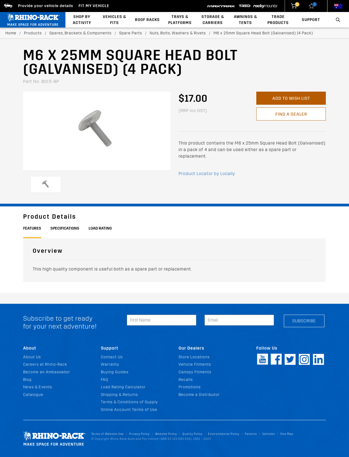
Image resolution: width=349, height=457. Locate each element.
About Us (32, 357)
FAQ (104, 379)
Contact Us (112, 357)
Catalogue (33, 394)
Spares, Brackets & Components (80, 33)
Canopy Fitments (195, 372)
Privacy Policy (139, 434)
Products (33, 33)
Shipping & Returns (119, 394)
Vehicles (268, 434)
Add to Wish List (291, 98)
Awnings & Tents (245, 19)
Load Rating (100, 228)
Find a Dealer (291, 114)
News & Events (37, 387)
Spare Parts (130, 33)
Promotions (190, 387)
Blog (27, 379)
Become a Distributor (199, 394)
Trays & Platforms (180, 19)
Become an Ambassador (46, 372)
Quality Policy (192, 434)
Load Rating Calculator (123, 387)
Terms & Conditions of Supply (129, 402)
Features (32, 228)
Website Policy (166, 434)
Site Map (286, 434)
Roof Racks (147, 19)
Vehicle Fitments (195, 364)
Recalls (186, 379)
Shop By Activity (82, 19)
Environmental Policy (223, 434)
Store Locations (194, 357)
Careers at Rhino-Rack (45, 364)
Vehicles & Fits (114, 19)
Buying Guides (114, 372)
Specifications (64, 228)
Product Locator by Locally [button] (207, 173)
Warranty (110, 364)
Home (10, 33)
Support (311, 19)
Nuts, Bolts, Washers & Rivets (178, 33)
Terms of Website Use (107, 434)
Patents (251, 434)
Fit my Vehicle (94, 6)
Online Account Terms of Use (129, 409)
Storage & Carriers (212, 19)
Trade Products (278, 19)
